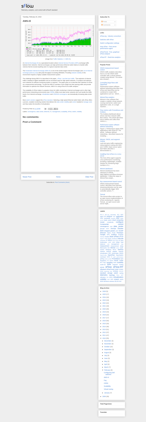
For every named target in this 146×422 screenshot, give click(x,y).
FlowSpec (120, 233)
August (106, 352)
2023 (104, 300)
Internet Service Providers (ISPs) (68, 63)
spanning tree (108, 271)
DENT (107, 228)
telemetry (104, 275)
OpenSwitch (119, 255)
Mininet (112, 248)
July (105, 355)
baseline (113, 218)
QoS (122, 259)
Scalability (107, 386)
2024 (104, 297)
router (121, 260)
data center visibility (63, 102)
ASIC (101, 218)
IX (50, 111)
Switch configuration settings (109, 43)
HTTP (121, 236)
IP (107, 240)
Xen (120, 281)
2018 (104, 315)
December (107, 341)
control (74, 102)
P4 (111, 257)
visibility (79, 111)
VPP (111, 279)
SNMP (117, 269)
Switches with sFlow (107, 39)
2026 (104, 291)
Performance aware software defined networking (109, 125)
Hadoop (102, 236)
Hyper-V (102, 238)
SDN (109, 264)
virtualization (46, 94)
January (107, 393)
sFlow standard (48, 100)
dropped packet (109, 231)
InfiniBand (114, 238)
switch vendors (30, 100)
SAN (114, 262)
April (106, 364)
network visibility (77, 73)
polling (102, 259)
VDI (107, 277)
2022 (104, 303)
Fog (105, 380)
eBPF (116, 231)
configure (119, 222)
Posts (104, 21)
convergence (32, 111)
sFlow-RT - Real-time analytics (110, 57)
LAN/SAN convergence (60, 94)
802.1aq (107, 214)
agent (102, 216)
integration (103, 240)
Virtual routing (108, 389)
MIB (109, 248)
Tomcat (102, 194)
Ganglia (102, 234)
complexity (110, 222)
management (56, 111)
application (119, 216)
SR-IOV (121, 271)
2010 (104, 338)
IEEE (106, 238)
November (107, 344)
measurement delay (117, 246)
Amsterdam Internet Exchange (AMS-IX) (37, 70)
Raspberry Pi (104, 260)
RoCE (116, 260)
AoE (114, 216)
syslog (121, 273)
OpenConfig (103, 255)
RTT (101, 262)
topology (112, 275)
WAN (101, 281)
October (107, 346)
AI (105, 216)
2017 (104, 318)
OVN (108, 257)
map (122, 244)
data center (39, 111)
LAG (109, 242)
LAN (113, 242)
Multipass (108, 249)
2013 (104, 329)
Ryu (104, 262)
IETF (109, 238)
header (107, 236)
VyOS (121, 279)
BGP (118, 218)
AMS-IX (27, 21)
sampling (110, 262)
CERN (52, 92)
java (122, 240)
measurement (104, 246)
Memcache (103, 248)
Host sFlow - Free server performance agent (108, 47)
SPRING (115, 271)
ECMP (121, 231)
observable (115, 253)
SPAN (101, 271)
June (106, 358)
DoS (102, 231)
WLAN (117, 281)
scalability (64, 111)
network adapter (111, 251)
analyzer (109, 216)
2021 (104, 306)
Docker (120, 228)
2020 (104, 309)
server (102, 267)
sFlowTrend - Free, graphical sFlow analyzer (109, 53)
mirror (117, 248)
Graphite (120, 234)
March (106, 367)
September (108, 349)
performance (120, 257)
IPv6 (113, 240)
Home (58, 177)
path (114, 257)
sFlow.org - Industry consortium (110, 36)
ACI (118, 214)
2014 (104, 326)
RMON (111, 260)
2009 (104, 396)
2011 (104, 335)
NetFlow (120, 249)
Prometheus (116, 259)
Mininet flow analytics (107, 97)
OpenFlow (111, 255)
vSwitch (116, 279)
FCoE (113, 233)
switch (74, 111)
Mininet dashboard (106, 169)
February (107, 370)
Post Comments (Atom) (62, 182)
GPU (108, 234)
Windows (106, 281)
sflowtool (103, 269)
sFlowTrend (110, 269)
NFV (109, 253)
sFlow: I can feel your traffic (65, 78)
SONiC (121, 269)
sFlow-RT (118, 267)
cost (111, 226)
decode (102, 228)
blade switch (108, 220)
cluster (102, 222)
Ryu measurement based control (111, 181)
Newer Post (27, 177)
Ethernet (46, 111)
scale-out (103, 264)
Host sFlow (114, 237)
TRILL (117, 275)
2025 (104, 294)
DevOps (113, 228)
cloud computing (117, 220)
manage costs (87, 102)
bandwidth (107, 218)
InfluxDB (120, 238)
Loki (108, 244)
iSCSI (116, 240)
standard (103, 273)
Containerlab (104, 224)
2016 (104, 321)
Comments (105, 25)
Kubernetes (103, 242)
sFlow (69, 111)
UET (122, 275)
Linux (117, 242)
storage (109, 273)
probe (109, 258)
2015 (104, 323)
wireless (111, 281)
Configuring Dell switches (109, 373)
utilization (103, 277)
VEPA (111, 277)
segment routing (117, 264)
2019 (104, 312)
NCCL (114, 249)
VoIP (108, 279)
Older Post (89, 177)
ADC (121, 214)
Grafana (114, 234)
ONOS (121, 253)
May (105, 361)
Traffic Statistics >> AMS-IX (61, 59)
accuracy (113, 214)
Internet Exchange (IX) (32, 63)
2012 (104, 332)
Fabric (109, 233)
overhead (103, 257)
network (102, 251)
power (106, 258)
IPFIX (110, 240)
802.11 (102, 214)
